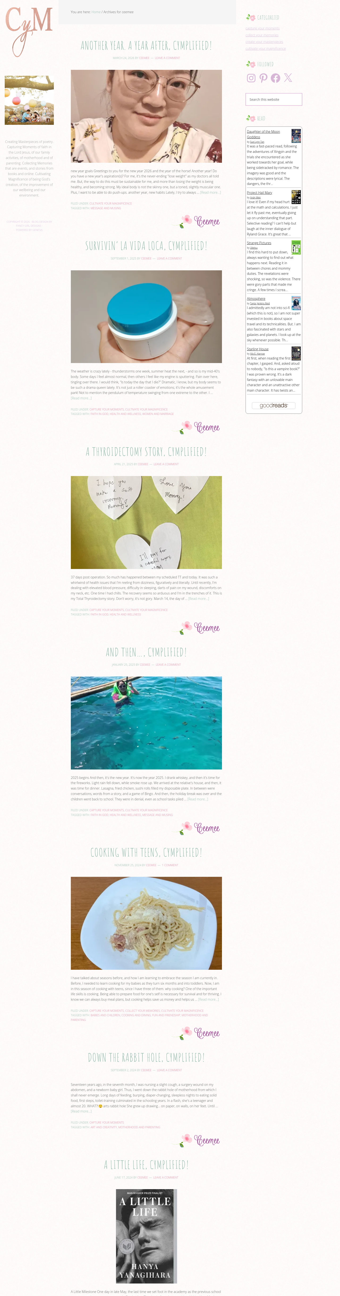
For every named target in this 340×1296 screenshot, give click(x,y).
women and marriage (158, 414)
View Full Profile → (29, 206)
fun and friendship (166, 1015)
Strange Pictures (259, 243)
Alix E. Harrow (257, 353)
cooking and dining (136, 1015)
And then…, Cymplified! (146, 652)
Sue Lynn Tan (257, 141)
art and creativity (104, 1127)
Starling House (257, 349)
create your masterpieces (264, 41)
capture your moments (106, 409)
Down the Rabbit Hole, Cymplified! (146, 1057)
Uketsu (253, 247)
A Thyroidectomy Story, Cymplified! (146, 451)
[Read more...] (210, 192)
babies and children (105, 1015)
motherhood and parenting (139, 1127)
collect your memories (142, 1011)
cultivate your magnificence (110, 203)
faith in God (99, 414)
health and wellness (125, 414)
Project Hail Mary (259, 192)
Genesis (37, 230)
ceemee (29, 134)
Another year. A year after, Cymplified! (146, 45)
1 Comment (170, 865)
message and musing (106, 208)
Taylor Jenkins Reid (260, 303)
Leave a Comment (167, 58)
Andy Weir (255, 197)
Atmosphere (256, 298)
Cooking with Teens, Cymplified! (146, 852)
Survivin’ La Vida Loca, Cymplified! (146, 245)
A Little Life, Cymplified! (146, 1164)
